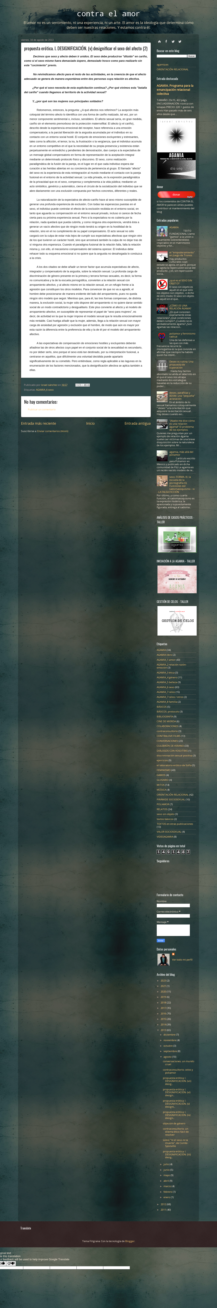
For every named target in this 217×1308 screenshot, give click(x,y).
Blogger (130, 1241)
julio (167, 1164)
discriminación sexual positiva (174, 755)
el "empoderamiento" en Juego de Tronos (182, 254)
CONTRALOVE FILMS (168, 736)
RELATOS (162, 809)
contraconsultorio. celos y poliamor (178, 1071)
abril (167, 1180)
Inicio (90, 423)
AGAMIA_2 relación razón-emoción (172, 666)
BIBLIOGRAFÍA (165, 716)
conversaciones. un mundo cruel (178, 1062)
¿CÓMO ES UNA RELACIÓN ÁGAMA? (180, 307)
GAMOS (161, 775)
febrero (168, 1191)
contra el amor (108, 13)
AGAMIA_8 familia (167, 701)
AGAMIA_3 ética (166, 672)
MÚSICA (161, 789)
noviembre (170, 1040)
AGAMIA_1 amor (166, 659)
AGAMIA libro (164, 654)
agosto (168, 1056)
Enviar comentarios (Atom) (52, 431)
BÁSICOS (162, 706)
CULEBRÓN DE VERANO (170, 745)
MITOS (161, 785)
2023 (164, 980)
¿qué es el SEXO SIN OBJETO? (180, 282)
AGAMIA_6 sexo (45, 389)
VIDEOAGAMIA (165, 836)
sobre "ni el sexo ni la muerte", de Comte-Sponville (175, 1143)
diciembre (170, 1034)
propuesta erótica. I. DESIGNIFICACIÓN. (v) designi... (176, 1103)
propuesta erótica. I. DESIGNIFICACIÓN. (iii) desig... (177, 1154)
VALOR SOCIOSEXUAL (169, 831)
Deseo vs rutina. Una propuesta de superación (181, 364)
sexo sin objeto (165, 814)
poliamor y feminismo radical (182, 335)
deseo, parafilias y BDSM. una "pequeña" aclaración (182, 395)
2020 (164, 991)
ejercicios (162, 760)
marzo (168, 1186)
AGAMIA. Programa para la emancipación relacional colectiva (175, 90)
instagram (179, 40)
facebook (166, 40)
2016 (164, 1013)
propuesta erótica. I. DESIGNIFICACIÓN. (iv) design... (176, 1115)
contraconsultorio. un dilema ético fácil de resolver (176, 1131)
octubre (168, 1045)
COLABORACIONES (167, 726)
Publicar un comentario (42, 409)
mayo (167, 1175)
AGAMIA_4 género (167, 677)
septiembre (171, 1051)
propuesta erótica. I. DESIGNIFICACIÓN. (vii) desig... (177, 1081)
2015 (164, 1019)
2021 (164, 986)
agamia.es (162, 64)
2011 (164, 1209)
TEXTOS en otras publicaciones (175, 824)
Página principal (159, 40)
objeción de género (174, 1123)
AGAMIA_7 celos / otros (170, 697)
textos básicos (165, 819)
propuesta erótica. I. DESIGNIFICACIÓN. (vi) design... (176, 1092)
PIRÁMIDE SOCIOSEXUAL (171, 799)
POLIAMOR (163, 804)
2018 (164, 1002)
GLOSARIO (162, 780)
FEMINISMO (164, 770)
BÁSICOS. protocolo (168, 711)
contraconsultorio (167, 731)
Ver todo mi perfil (182, 959)
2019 (164, 997)
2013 (164, 1030)
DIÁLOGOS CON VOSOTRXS (172, 750)
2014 (164, 1024)
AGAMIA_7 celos (166, 692)
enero (167, 1197)
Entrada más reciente (38, 423)
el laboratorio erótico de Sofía (174, 765)
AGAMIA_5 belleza (167, 682)
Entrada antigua (138, 423)
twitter (173, 40)
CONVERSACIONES (167, 741)
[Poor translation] (11, 1263)
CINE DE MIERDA (166, 721)
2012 (164, 1204)
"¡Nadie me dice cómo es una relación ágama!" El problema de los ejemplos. (182, 425)
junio (167, 1169)
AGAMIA (174, 227)
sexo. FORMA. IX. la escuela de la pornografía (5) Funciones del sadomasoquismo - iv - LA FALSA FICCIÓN (176, 484)
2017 (164, 1008)
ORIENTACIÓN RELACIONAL (173, 69)
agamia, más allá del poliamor (181, 453)
